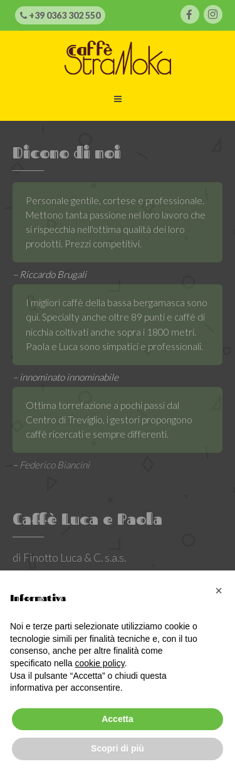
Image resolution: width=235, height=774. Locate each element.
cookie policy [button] (100, 663)
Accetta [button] (117, 719)
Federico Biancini (54, 464)
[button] (219, 590)
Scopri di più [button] (117, 748)
